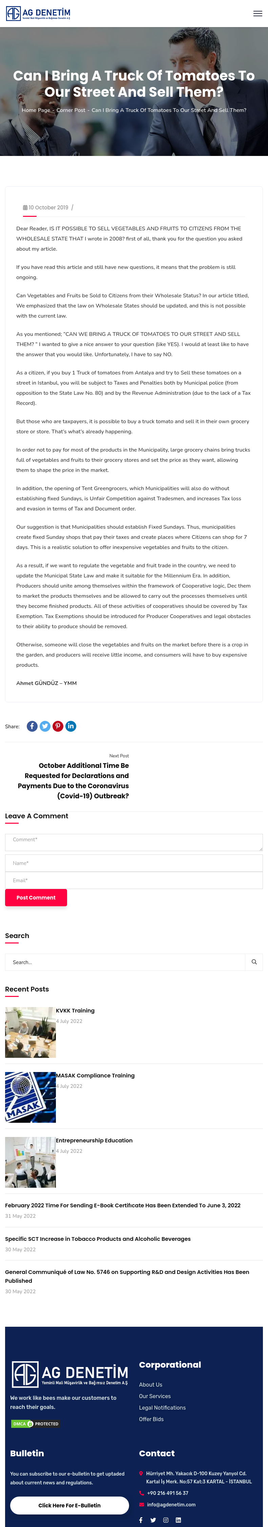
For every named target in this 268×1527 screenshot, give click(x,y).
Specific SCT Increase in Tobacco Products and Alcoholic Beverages (98, 1239)
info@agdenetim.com (171, 1505)
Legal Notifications (162, 1408)
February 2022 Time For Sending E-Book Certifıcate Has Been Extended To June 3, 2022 (123, 1205)
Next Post (119, 756)
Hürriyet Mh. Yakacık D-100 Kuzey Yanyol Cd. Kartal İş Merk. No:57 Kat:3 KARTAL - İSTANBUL (199, 1478)
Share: (12, 726)
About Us (151, 1385)
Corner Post (71, 110)
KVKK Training (75, 1011)
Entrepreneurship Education (94, 1140)
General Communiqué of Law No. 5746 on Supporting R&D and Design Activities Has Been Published (127, 1276)
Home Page (36, 110)
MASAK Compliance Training (95, 1075)
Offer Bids (151, 1419)
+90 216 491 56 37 (167, 1493)
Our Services (155, 1396)
